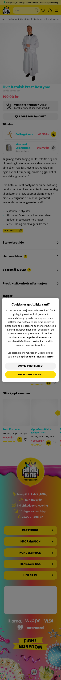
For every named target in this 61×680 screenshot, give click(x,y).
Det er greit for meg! (30, 374)
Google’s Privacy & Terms (39, 356)
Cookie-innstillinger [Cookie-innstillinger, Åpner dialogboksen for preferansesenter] (30, 365)
